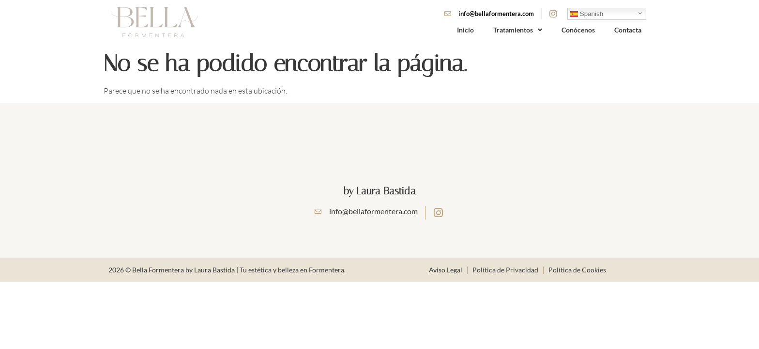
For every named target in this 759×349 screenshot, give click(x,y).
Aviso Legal (445, 270)
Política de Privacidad (505, 270)
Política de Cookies (577, 270)
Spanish (586, 13)
